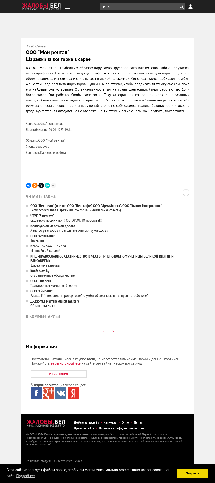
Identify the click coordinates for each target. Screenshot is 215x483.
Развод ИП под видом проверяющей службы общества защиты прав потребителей (89, 293)
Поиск (138, 423)
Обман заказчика (54, 303)
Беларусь (42, 147)
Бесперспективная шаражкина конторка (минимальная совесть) (96, 208)
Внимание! (42, 238)
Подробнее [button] (25, 476)
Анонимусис (54, 124)
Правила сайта (84, 428)
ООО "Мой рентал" (51, 141)
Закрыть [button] (193, 473)
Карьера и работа (53, 153)
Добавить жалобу (86, 423)
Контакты (110, 423)
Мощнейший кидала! (48, 248)
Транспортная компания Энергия (53, 283)
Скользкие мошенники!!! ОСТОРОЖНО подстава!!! (66, 218)
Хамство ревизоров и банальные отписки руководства (69, 228)
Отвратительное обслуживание (52, 273)
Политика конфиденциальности (121, 428)
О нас (125, 423)
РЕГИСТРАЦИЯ (58, 374)
